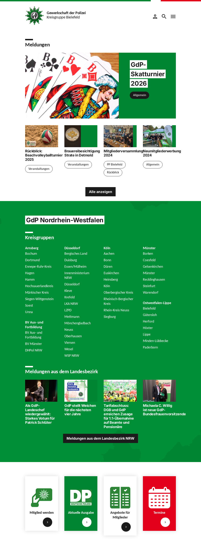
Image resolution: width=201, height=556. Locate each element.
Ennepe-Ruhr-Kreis (38, 266)
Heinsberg (111, 279)
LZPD (67, 310)
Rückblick (113, 172)
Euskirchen (111, 273)
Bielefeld (149, 308)
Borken (148, 253)
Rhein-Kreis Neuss (116, 310)
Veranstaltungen (38, 169)
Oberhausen (73, 336)
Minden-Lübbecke (155, 341)
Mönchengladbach (77, 323)
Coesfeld (149, 260)
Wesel (68, 349)
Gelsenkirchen (153, 266)
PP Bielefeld (114, 164)
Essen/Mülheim (75, 266)
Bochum (31, 253)
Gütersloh (150, 315)
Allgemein (139, 95)
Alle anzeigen (100, 191)
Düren (108, 266)
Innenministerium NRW (76, 275)
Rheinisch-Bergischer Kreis (118, 301)
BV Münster (33, 344)
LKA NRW (71, 303)
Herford (148, 321)
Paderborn (150, 347)
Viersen (69, 342)
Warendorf (150, 292)
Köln (107, 286)
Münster (149, 273)
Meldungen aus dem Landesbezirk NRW (100, 438)
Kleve (68, 291)
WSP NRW (71, 355)
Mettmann (71, 316)
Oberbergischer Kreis (118, 292)
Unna (29, 312)
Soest (29, 305)
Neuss (68, 329)
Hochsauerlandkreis (39, 286)
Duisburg (70, 260)
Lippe (147, 334)
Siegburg (110, 316)
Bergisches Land (75, 253)
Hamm (30, 279)
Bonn (107, 260)
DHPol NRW (33, 350)
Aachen (109, 253)
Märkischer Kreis (37, 292)
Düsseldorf (72, 284)
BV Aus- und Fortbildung (33, 334)
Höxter (148, 328)
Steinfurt (149, 286)
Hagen (29, 273)
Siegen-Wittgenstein (39, 299)
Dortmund (32, 260)
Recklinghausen (154, 279)
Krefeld (69, 297)
